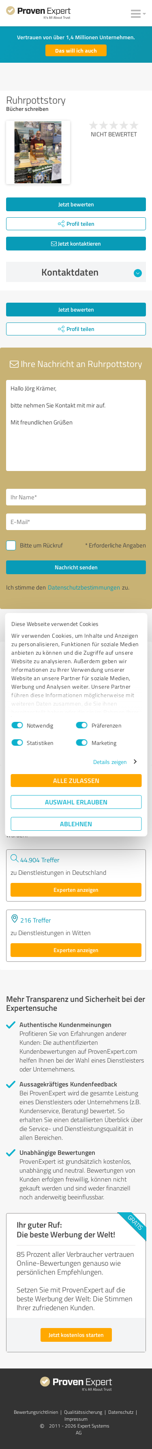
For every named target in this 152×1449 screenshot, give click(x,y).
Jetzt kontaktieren (76, 243)
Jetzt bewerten (76, 204)
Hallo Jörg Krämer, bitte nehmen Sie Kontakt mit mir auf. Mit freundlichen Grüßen (76, 425)
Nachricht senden (76, 567)
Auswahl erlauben (76, 801)
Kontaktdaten (91, 272)
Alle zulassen (76, 780)
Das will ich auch (76, 50)
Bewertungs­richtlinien (36, 1412)
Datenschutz (120, 1412)
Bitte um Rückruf (41, 545)
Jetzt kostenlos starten (76, 1335)
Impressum (76, 1418)
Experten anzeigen (76, 889)
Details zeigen (110, 762)
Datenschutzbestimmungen (84, 587)
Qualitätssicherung (83, 1412)
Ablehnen (76, 823)
